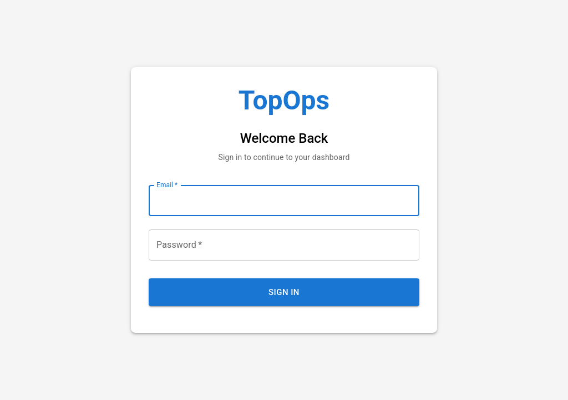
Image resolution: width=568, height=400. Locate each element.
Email (167, 185)
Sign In (284, 292)
